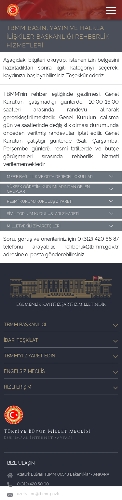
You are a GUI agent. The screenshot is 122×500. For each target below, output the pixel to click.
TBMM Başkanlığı (61, 324)
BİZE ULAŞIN (21, 462)
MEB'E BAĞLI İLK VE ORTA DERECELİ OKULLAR (50, 176)
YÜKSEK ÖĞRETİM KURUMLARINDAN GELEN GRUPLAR (48, 189)
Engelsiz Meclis (61, 371)
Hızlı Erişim (61, 386)
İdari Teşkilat (61, 340)
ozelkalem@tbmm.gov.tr (38, 493)
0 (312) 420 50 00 (33, 483)
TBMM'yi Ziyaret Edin (61, 355)
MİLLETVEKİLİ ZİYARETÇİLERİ (34, 225)
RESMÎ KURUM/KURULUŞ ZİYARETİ (40, 201)
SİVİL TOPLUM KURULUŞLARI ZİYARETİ (43, 213)
